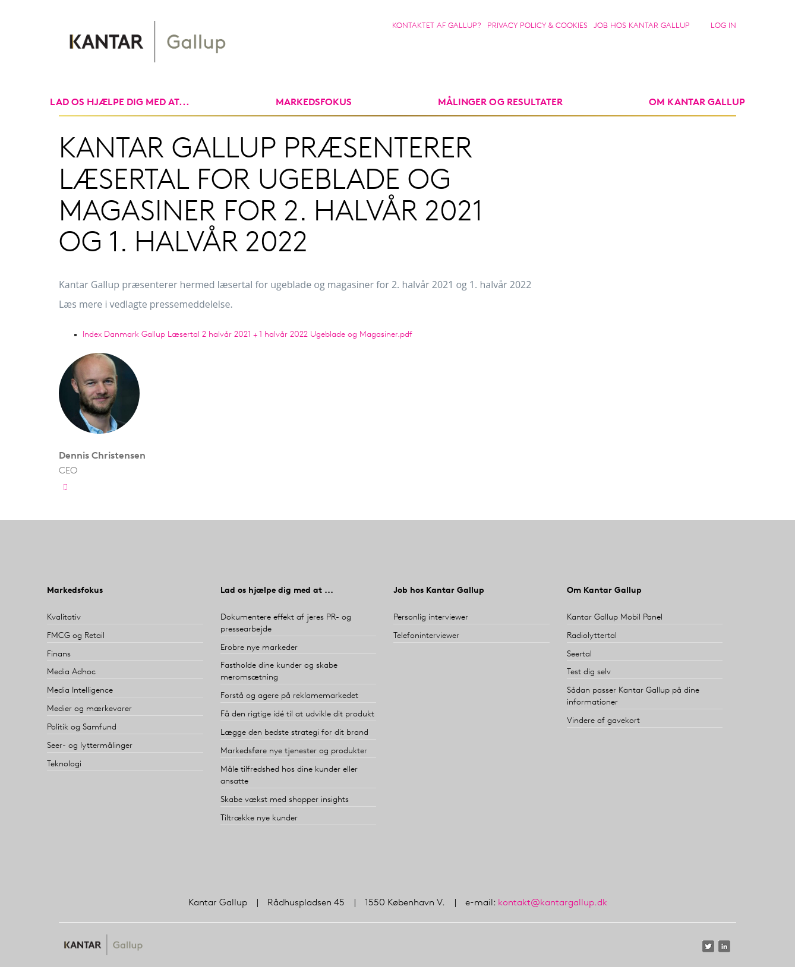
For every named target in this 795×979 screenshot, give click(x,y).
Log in (723, 26)
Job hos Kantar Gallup (642, 26)
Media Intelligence (80, 690)
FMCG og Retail (76, 635)
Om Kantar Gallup (697, 103)
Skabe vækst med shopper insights (284, 799)
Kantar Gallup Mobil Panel (614, 617)
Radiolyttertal (592, 635)
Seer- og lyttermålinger (89, 745)
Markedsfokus (75, 590)
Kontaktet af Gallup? (436, 26)
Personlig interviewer (430, 617)
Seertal (579, 654)
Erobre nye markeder (259, 647)
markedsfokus (314, 103)
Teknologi (64, 764)
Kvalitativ (64, 617)
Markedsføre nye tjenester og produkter (293, 751)
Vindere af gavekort (603, 720)
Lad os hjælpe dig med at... (120, 103)
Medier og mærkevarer (89, 709)
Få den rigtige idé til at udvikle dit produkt (297, 714)
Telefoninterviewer (426, 635)
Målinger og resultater (500, 103)
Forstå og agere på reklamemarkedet (289, 695)
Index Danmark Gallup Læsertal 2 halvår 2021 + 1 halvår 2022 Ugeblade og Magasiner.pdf (247, 334)
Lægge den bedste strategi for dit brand (294, 732)
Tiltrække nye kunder (259, 818)
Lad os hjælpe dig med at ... (276, 590)
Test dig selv (589, 672)
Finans (59, 654)
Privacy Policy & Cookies (537, 26)
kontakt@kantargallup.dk (552, 903)
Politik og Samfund (81, 727)
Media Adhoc (71, 672)
